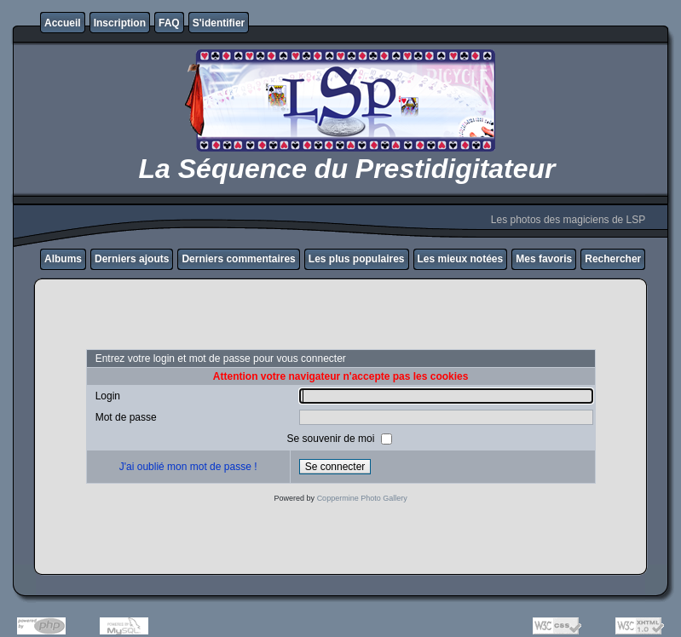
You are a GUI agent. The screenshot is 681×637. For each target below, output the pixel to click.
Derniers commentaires (238, 259)
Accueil (62, 23)
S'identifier (219, 23)
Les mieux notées (461, 259)
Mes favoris (544, 259)
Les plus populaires (357, 259)
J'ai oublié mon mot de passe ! (188, 467)
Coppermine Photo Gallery (362, 498)
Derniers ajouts (132, 259)
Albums (63, 259)
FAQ (169, 23)
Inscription (120, 23)
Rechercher (613, 259)
